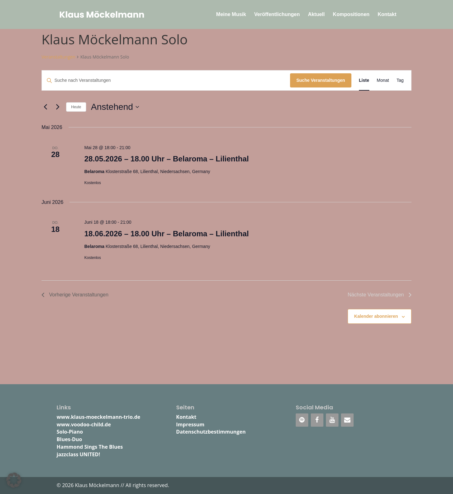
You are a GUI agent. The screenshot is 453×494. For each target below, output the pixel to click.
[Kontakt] (347, 420)
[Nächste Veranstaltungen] (57, 107)
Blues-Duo (69, 439)
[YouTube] (332, 420)
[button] (14, 480)
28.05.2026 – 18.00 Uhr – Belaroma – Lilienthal (166, 158)
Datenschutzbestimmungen (211, 431)
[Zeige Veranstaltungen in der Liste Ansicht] (364, 80)
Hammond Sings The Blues (90, 446)
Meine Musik (231, 14)
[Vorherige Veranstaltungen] (45, 107)
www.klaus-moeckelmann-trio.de (98, 416)
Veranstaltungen (58, 57)
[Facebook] (317, 420)
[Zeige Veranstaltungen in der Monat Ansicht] (383, 80)
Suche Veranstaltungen (320, 80)
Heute (76, 107)
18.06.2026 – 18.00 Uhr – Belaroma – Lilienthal (166, 233)
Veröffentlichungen (277, 14)
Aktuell (316, 14)
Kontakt (387, 14)
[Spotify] (302, 420)
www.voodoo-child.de (84, 424)
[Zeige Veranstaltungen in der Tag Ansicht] (400, 80)
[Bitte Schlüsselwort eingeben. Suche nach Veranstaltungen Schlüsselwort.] (166, 80)
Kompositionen (351, 14)
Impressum (190, 424)
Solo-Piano (70, 431)
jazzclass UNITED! (78, 454)
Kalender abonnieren (376, 316)
